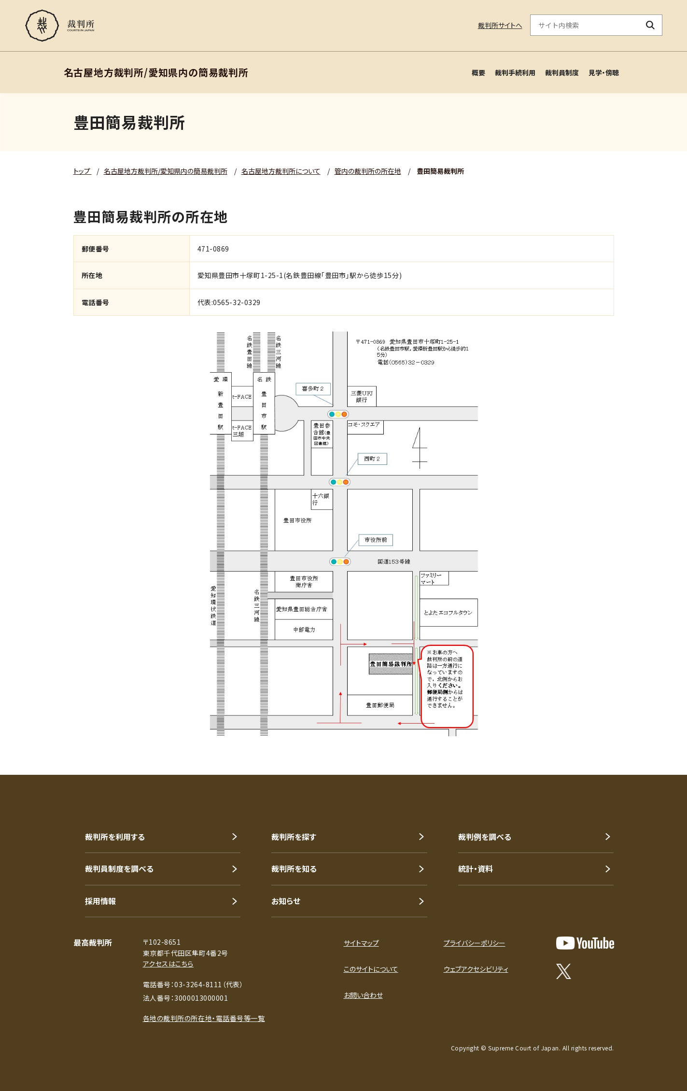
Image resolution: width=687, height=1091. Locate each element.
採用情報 (100, 901)
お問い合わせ (363, 995)
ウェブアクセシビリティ (476, 969)
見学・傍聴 (604, 72)
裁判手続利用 (515, 72)
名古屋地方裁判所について (281, 171)
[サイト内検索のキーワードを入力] (585, 25)
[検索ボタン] (650, 25)
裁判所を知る (294, 868)
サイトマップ (361, 943)
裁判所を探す (293, 836)
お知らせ (285, 901)
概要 (478, 72)
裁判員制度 (562, 72)
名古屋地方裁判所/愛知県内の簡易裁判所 (165, 171)
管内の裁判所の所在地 (368, 171)
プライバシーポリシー (474, 943)
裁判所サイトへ (500, 25)
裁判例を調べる (484, 836)
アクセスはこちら (168, 963)
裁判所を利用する (115, 836)
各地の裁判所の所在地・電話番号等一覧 (204, 1018)
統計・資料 (475, 868)
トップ (82, 171)
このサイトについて (371, 969)
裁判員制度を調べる (119, 868)
